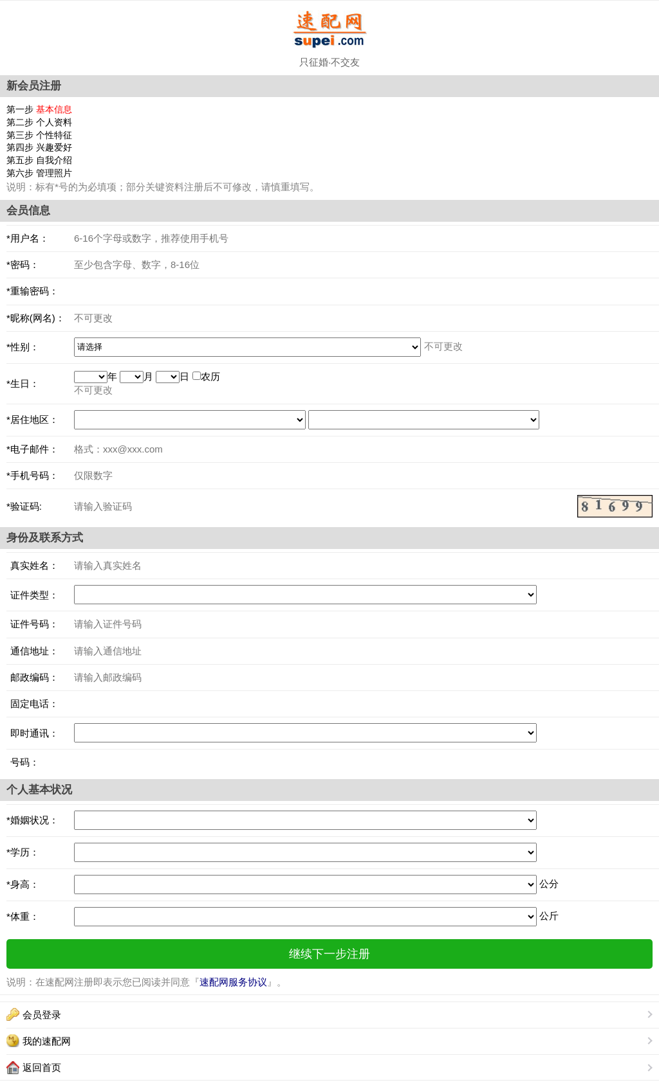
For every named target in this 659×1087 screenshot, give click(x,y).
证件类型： (32, 594)
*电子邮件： (32, 449)
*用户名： (27, 238)
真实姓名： (32, 565)
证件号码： (32, 623)
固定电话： (32, 703)
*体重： (22, 916)
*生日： (22, 383)
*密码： (22, 264)
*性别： (22, 346)
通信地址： (32, 650)
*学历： (22, 852)
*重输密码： (32, 290)
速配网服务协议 (233, 981)
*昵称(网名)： (35, 317)
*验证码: (24, 506)
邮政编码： (32, 677)
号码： (22, 762)
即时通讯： (32, 733)
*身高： (22, 884)
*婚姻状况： (32, 819)
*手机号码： (32, 475)
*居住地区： (32, 419)
